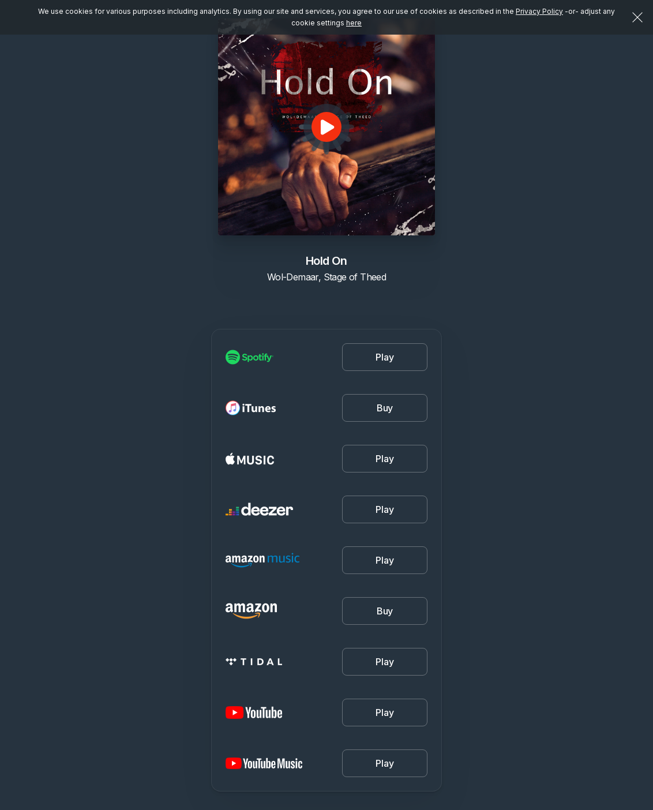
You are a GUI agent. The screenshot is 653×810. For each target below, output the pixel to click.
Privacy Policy (539, 11)
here (354, 22)
